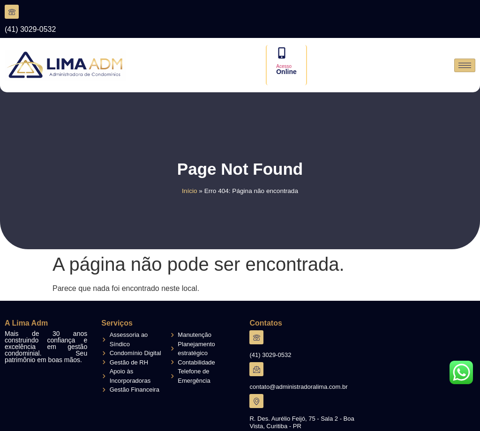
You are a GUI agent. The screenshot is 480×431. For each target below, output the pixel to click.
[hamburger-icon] (464, 65)
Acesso (284, 66)
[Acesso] (281, 53)
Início (189, 190)
